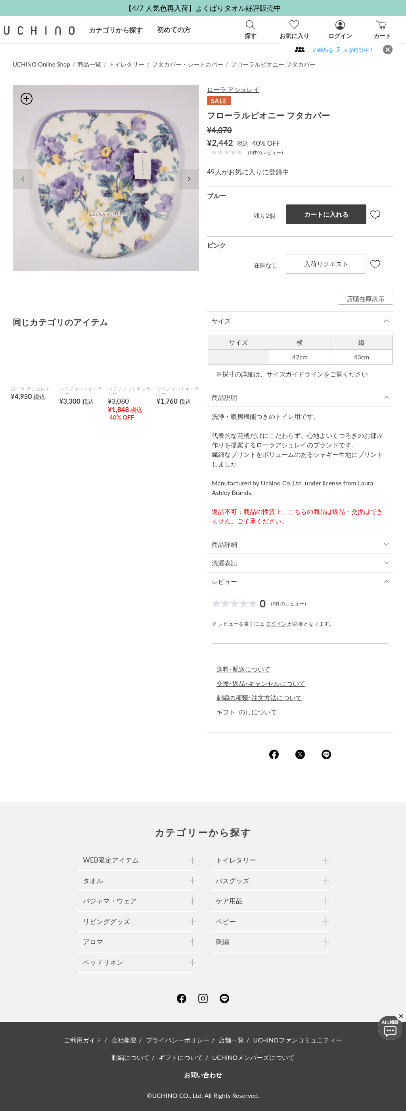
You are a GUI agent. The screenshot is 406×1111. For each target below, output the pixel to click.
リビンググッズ (106, 921)
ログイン (277, 623)
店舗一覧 (231, 1040)
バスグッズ (232, 880)
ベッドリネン (103, 962)
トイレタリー (126, 64)
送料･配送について (243, 669)
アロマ (93, 941)
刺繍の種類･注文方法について (259, 697)
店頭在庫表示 (366, 298)
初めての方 (174, 29)
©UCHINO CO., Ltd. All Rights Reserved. (203, 1095)
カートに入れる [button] (326, 214)
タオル (93, 880)
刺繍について (130, 1057)
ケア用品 (229, 901)
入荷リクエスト (326, 263)
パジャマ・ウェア (110, 901)
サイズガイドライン (295, 374)
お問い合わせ (203, 1075)
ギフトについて (181, 1057)
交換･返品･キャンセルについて (260, 683)
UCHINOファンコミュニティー (297, 1040)
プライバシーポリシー (177, 1040)
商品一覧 (89, 64)
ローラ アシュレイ (233, 89)
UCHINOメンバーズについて (253, 1057)
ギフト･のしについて (246, 712)
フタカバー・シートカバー (187, 64)
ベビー (226, 921)
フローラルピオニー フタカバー (273, 64)
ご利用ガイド (83, 1040)
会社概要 (124, 1040)
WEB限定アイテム (110, 860)
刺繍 (222, 941)
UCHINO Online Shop (41, 64)
